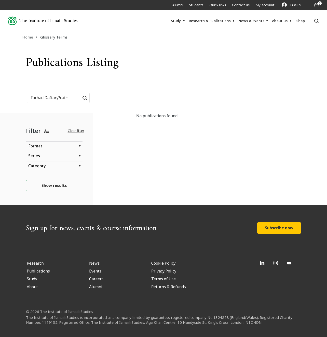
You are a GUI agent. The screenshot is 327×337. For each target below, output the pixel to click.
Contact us (241, 5)
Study (176, 20)
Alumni (177, 5)
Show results (54, 185)
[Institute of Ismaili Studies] (43, 20)
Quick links (217, 5)
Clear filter (76, 130)
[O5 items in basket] (316, 5)
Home (27, 37)
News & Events (251, 20)
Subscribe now (279, 228)
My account (265, 5)
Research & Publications (210, 20)
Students (196, 5)
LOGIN (291, 4)
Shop (300, 20)
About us (279, 20)
